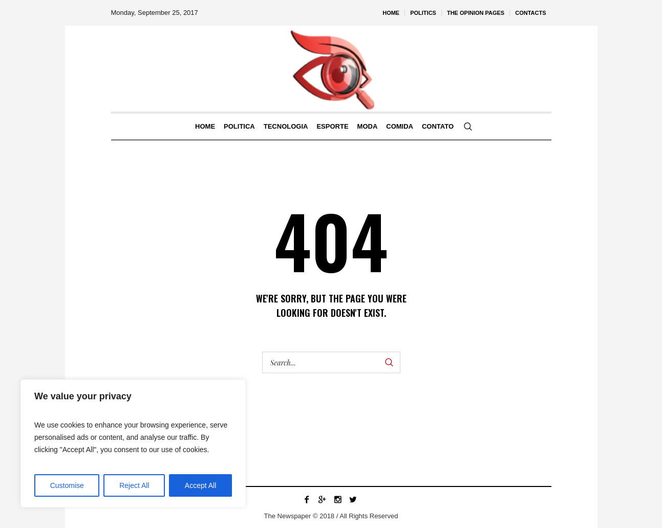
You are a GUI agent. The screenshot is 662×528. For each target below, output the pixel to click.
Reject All (134, 485)
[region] (133, 443)
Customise (67, 485)
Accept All (200, 485)
